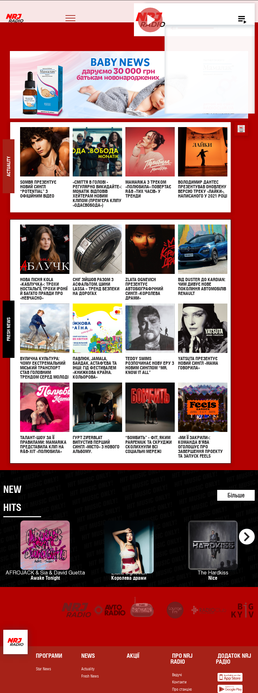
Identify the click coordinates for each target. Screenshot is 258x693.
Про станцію (182, 689)
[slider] (198, 28)
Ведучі (177, 675)
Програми (49, 655)
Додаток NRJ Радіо (233, 658)
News (88, 655)
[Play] (150, 20)
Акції (133, 655)
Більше (236, 495)
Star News (43, 669)
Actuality (87, 669)
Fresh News (90, 676)
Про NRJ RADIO (181, 658)
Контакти (179, 682)
